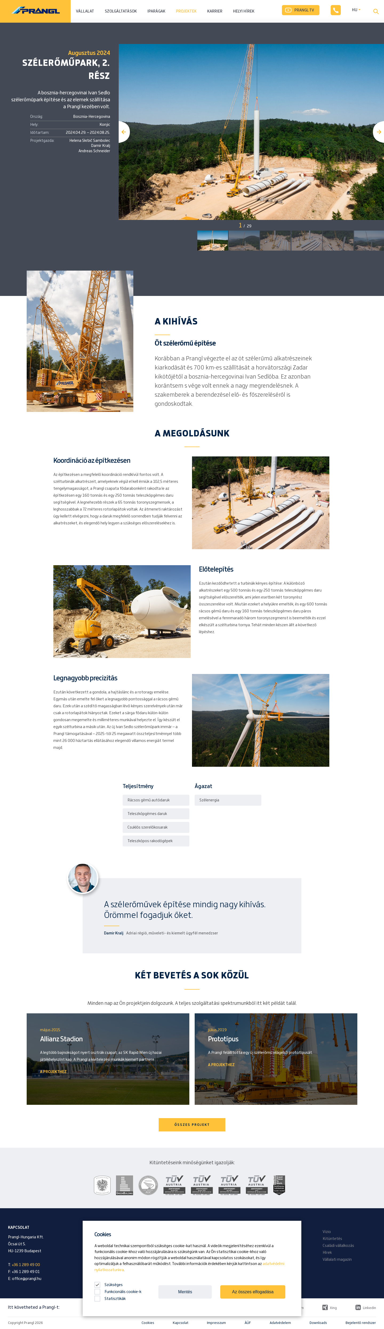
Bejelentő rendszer (361, 1323)
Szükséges (108, 1285)
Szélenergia (209, 800)
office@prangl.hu (26, 1279)
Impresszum (216, 1323)
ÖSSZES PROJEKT (192, 1125)
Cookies (148, 1323)
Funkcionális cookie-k (117, 1292)
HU (354, 10)
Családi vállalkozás (338, 1246)
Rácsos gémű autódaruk (148, 800)
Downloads (318, 1323)
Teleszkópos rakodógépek (150, 841)
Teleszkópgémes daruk (147, 814)
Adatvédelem (280, 1323)
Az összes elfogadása (253, 1292)
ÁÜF (248, 1323)
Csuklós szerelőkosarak (147, 827)
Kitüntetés (332, 1239)
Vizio (327, 1232)
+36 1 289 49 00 (26, 1265)
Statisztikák (110, 1299)
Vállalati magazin (337, 1260)
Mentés (185, 1292)
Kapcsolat (180, 1323)
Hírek (327, 1253)
